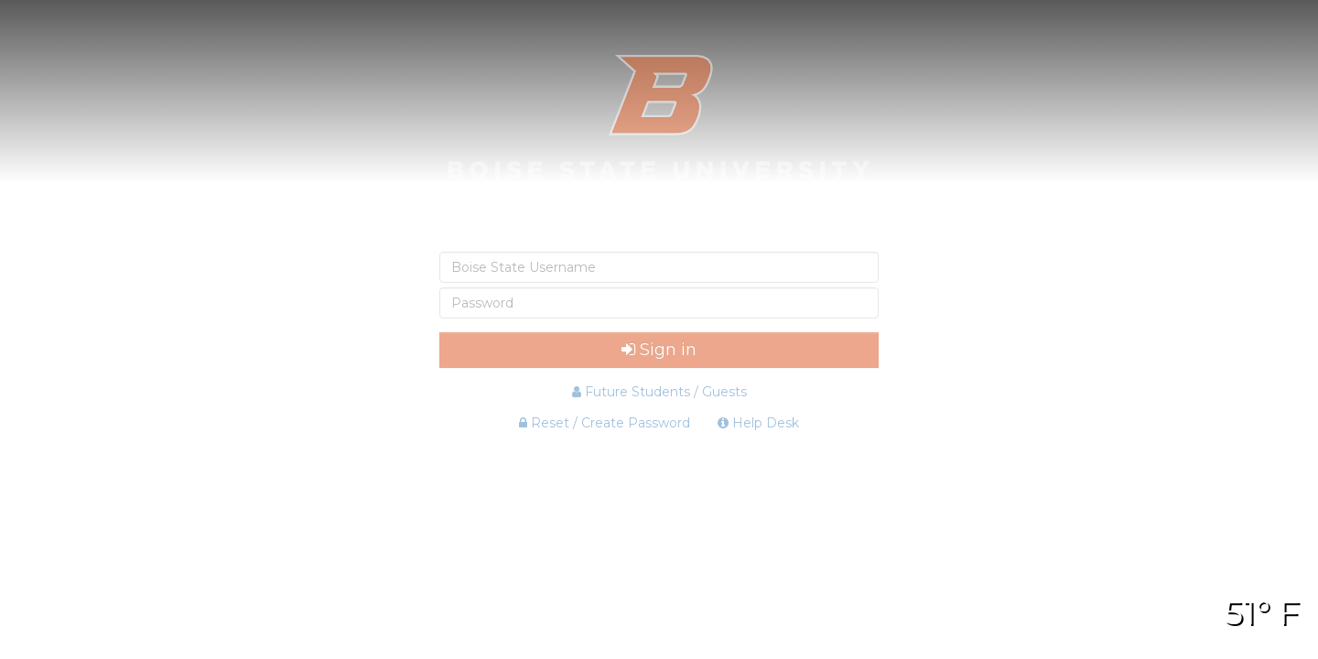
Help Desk (758, 423)
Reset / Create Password (604, 423)
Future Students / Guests (659, 392)
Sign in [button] (659, 350)
